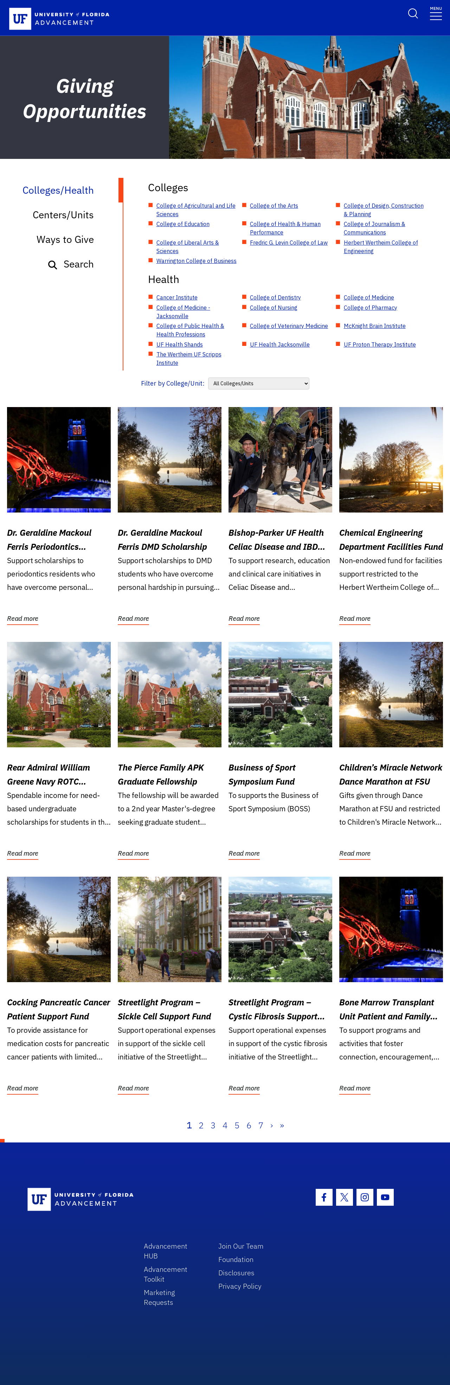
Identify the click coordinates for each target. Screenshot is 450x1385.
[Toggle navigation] (436, 13)
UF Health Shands (179, 344)
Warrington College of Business (196, 260)
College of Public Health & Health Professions (190, 330)
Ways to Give (65, 239)
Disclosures (236, 1272)
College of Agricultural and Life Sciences (196, 210)
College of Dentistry (275, 297)
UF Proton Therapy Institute (380, 344)
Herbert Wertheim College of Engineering (381, 247)
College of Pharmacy (370, 307)
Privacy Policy (240, 1286)
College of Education (183, 223)
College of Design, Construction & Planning (384, 210)
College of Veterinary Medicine (289, 325)
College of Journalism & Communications (374, 228)
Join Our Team (241, 1246)
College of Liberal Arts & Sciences (187, 247)
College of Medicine (369, 297)
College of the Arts (274, 205)
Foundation (235, 1259)
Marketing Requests (159, 1297)
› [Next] (271, 1125)
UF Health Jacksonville (280, 344)
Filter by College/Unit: (173, 383)
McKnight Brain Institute (375, 325)
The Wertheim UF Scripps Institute (188, 358)
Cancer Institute (177, 297)
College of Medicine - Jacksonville (183, 312)
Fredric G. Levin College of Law (289, 242)
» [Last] (282, 1125)
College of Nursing (273, 307)
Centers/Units (63, 214)
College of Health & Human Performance (285, 228)
